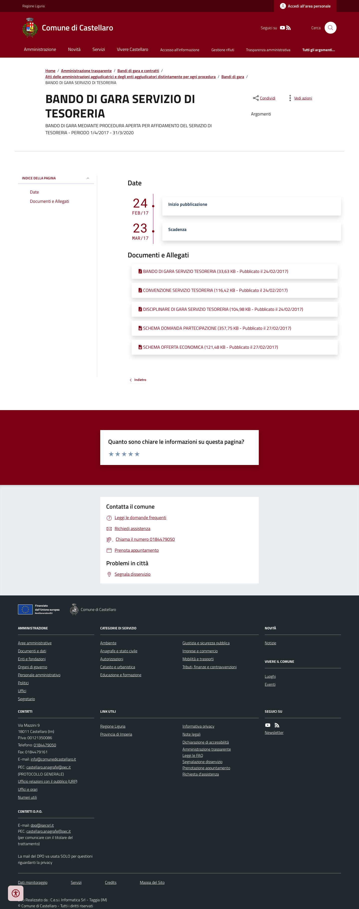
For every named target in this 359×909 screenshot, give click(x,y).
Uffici (22, 691)
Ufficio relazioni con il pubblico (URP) (47, 781)
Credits (110, 882)
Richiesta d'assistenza (200, 774)
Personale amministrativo (39, 675)
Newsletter (274, 732)
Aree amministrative (35, 643)
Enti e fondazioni (32, 659)
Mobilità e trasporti (198, 659)
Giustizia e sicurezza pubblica (206, 643)
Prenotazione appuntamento (206, 768)
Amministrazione (40, 49)
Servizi (98, 49)
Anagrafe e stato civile (118, 651)
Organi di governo (32, 667)
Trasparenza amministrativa (268, 50)
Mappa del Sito (152, 882)
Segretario (26, 699)
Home (50, 71)
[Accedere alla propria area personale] (305, 6)
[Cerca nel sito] (329, 28)
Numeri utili (27, 797)
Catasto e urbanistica (117, 667)
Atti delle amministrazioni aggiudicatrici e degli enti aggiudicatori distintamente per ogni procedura (130, 77)
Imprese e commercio (200, 651)
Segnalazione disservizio (202, 762)
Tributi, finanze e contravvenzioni (209, 667)
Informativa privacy (198, 726)
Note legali (191, 734)
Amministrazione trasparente (86, 71)
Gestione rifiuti (222, 50)
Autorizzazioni (111, 659)
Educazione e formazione (120, 675)
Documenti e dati (32, 651)
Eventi (270, 684)
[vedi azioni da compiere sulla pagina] (299, 98)
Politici (23, 683)
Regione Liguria (33, 5)
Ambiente (108, 643)
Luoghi (270, 676)
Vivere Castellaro (132, 49)
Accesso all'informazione (179, 50)
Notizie (270, 643)
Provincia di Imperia (116, 734)
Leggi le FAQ (192, 755)
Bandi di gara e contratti (138, 71)
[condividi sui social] (263, 98)
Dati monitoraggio (32, 882)
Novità (74, 49)
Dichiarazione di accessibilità (205, 742)
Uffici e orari (27, 789)
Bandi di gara (232, 77)
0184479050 (45, 745)
